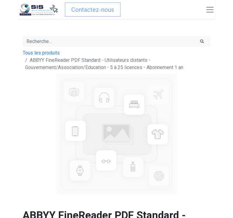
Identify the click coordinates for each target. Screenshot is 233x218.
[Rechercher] (202, 41)
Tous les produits (41, 53)
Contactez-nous (92, 9)
